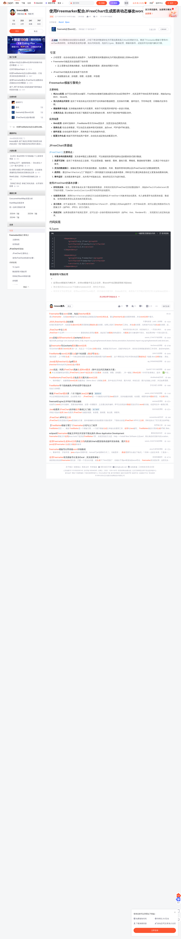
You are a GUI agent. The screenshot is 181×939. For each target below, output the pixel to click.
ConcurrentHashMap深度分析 (21, 199)
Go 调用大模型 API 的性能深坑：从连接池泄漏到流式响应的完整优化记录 (25, 171)
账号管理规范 (115, 473)
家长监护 (68, 473)
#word (61, 22)
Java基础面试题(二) (17, 138)
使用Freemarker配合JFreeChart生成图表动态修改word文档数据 (26, 81)
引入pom (16, 267)
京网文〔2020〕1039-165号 (107, 470)
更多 (60, 3)
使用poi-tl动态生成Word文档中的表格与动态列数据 (25, 63)
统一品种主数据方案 (17, 207)
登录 (126, 3)
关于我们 (69, 467)
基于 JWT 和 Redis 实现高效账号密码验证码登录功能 (25, 88)
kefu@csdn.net (121, 467)
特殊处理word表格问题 (21, 276)
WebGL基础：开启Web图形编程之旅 (25, 178)
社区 (29, 3)
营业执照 (152, 473)
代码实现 (13, 262)
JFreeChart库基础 (16, 249)
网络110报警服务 (77, 473)
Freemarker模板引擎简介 (19, 235)
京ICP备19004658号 (91, 470)
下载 (23, 3)
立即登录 (107, 24)
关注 (69, 306)
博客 (17, 3)
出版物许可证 (143, 473)
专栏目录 (166, 306)
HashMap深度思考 (16, 203)
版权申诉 (135, 473)
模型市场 (50, 2)
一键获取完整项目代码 (146, 233)
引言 (11, 231)
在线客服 (133, 467)
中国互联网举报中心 (91, 473)
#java (67, 22)
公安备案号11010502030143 (73, 470)
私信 (35, 31)
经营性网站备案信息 (124, 470)
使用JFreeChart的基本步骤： (23, 258)
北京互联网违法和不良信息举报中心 (144, 470)
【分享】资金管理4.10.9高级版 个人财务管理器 (26, 157)
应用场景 (16, 244)
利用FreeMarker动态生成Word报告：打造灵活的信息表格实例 (25, 74)
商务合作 (85, 467)
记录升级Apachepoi (20, 69)
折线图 (15, 281)
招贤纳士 (77, 467)
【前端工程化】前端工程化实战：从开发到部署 (26, 184)
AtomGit (38, 3)
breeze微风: (14, 141)
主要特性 (16, 240)
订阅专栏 (163, 29)
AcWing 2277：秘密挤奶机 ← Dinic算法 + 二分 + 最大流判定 (25, 164)
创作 (171, 3)
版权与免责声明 (126, 473)
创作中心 (159, 3)
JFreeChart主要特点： (21, 253)
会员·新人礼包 (140, 3)
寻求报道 (93, 467)
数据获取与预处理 (19, 272)
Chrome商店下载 (104, 473)
